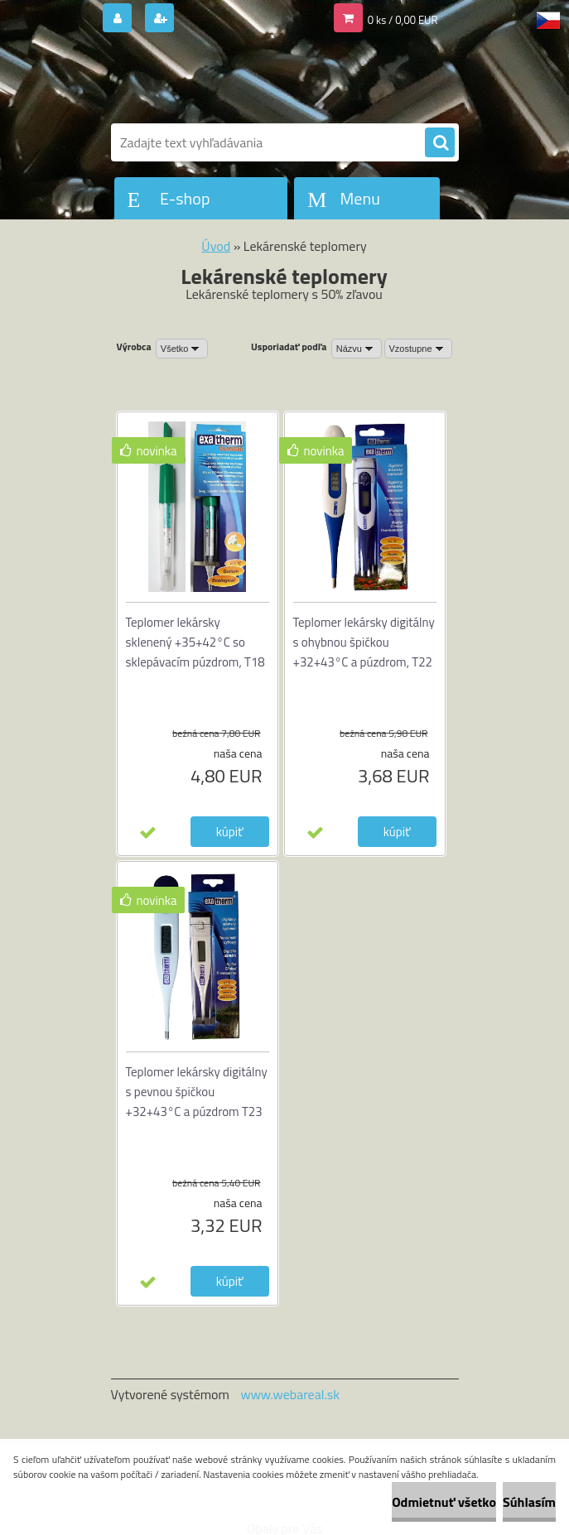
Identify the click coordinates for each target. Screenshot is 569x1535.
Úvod (215, 246)
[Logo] (225, 80)
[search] (440, 143)
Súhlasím (529, 1502)
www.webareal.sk (290, 1394)
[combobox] (356, 348)
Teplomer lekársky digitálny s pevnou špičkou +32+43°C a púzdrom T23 (197, 1091)
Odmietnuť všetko (444, 1502)
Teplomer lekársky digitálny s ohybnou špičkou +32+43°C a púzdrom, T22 (364, 642)
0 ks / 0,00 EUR (403, 20)
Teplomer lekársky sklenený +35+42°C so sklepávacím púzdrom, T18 (195, 642)
